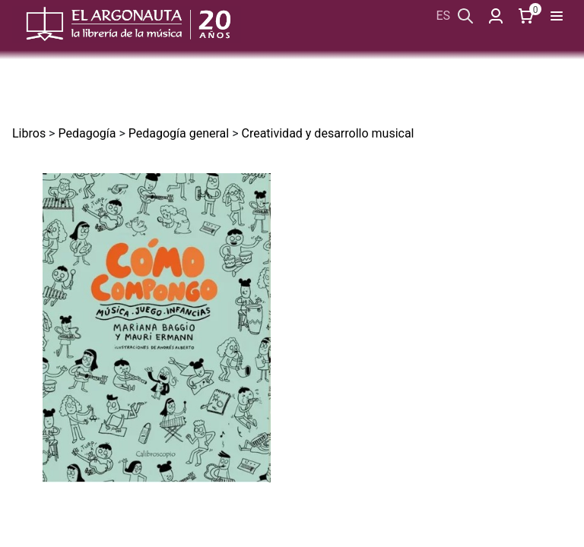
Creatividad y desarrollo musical (327, 133)
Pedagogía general (179, 133)
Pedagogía (87, 133)
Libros (29, 133)
